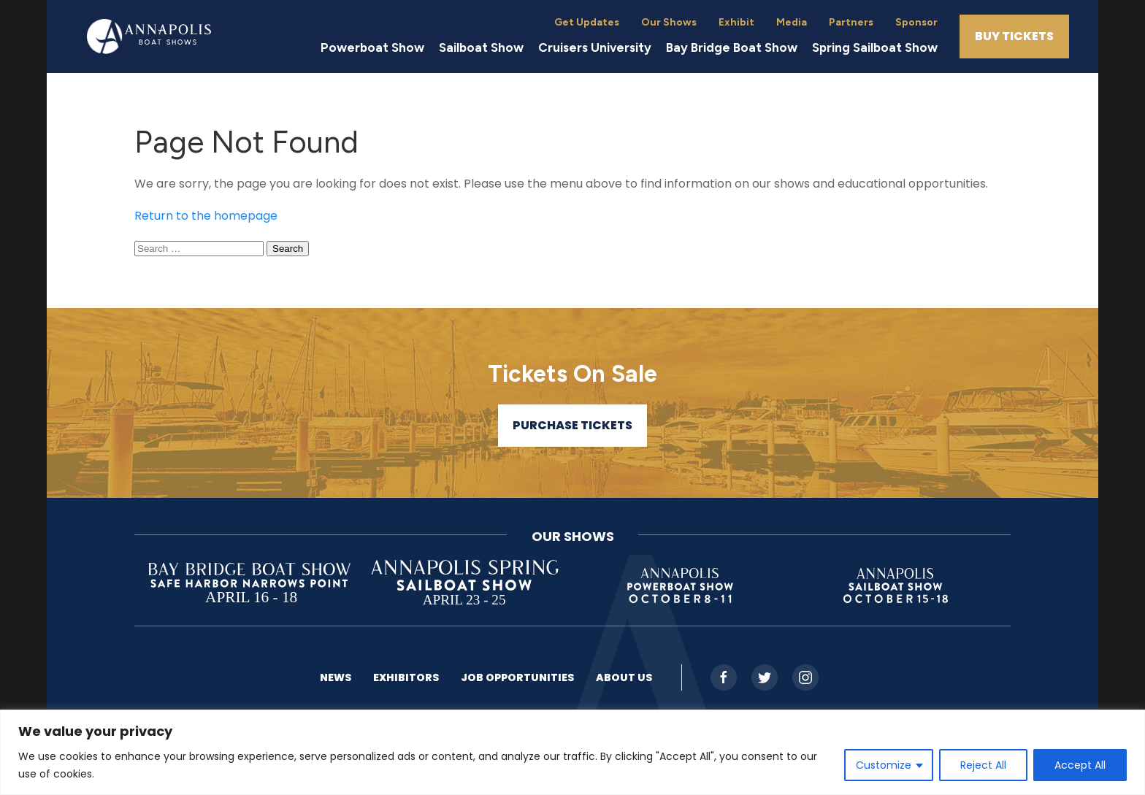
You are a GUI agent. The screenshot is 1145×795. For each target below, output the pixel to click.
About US (624, 677)
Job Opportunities (517, 677)
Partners (851, 22)
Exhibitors (406, 677)
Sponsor (916, 22)
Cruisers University (594, 47)
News (335, 677)
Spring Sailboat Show (875, 47)
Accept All (1080, 765)
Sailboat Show (481, 47)
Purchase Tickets (572, 425)
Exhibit (736, 22)
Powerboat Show (372, 47)
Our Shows (669, 22)
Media (791, 22)
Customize (883, 765)
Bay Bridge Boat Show (731, 47)
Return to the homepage (205, 215)
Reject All (983, 765)
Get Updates (586, 22)
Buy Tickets (1014, 36)
